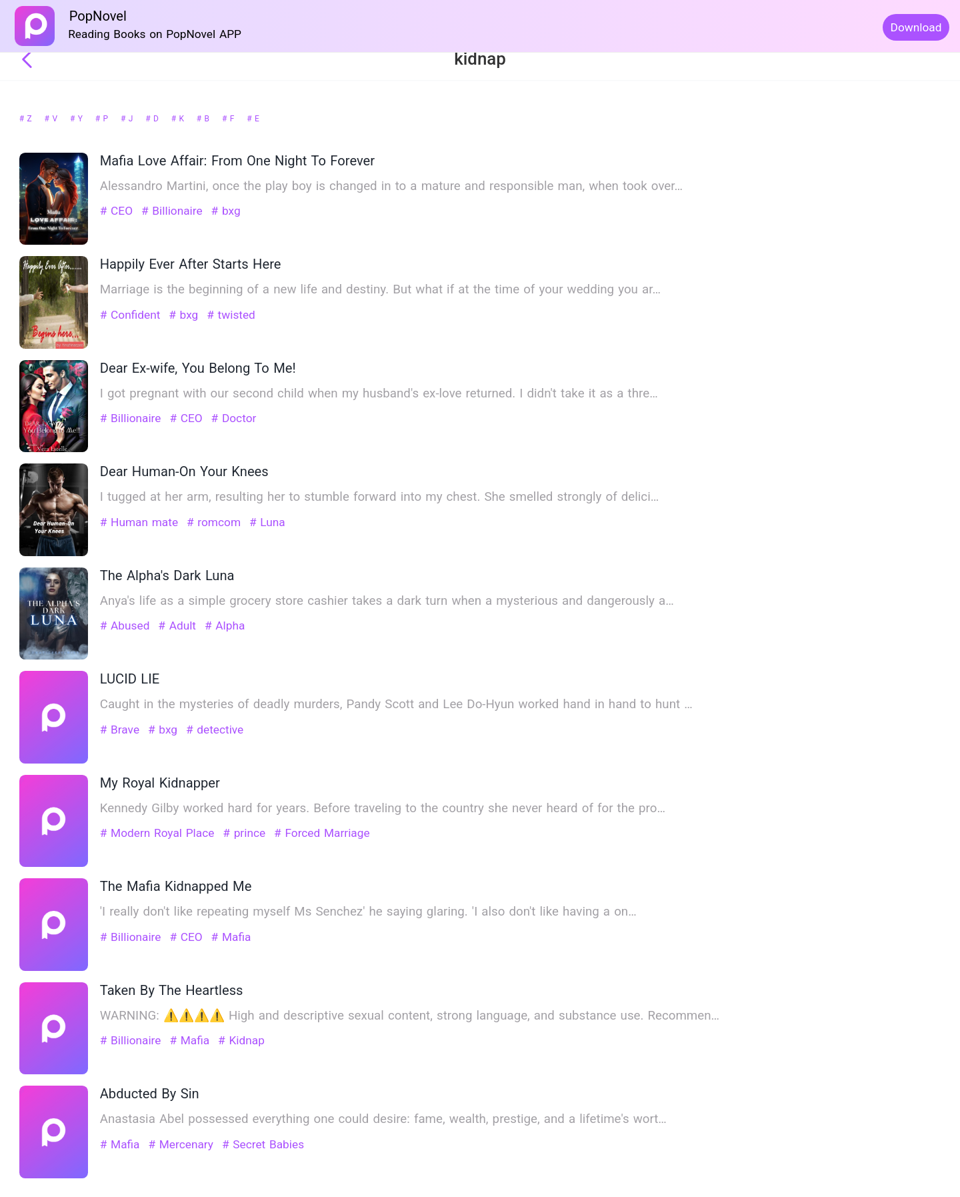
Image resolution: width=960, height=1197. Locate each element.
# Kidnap (241, 1040)
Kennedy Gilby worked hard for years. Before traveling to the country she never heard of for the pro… (382, 808)
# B (205, 118)
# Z (27, 118)
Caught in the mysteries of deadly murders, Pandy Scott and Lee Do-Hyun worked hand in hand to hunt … (396, 704)
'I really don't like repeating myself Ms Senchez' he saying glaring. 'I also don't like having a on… (368, 911)
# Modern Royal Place (159, 833)
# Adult (178, 625)
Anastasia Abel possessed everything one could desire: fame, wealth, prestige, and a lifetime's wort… (383, 1119)
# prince (246, 833)
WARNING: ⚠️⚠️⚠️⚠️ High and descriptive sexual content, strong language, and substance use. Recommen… (409, 1015)
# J (128, 118)
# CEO (118, 210)
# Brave (121, 729)
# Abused (126, 625)
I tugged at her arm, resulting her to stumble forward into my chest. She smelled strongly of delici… (379, 496)
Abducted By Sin (149, 1094)
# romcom (216, 522)
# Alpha (225, 625)
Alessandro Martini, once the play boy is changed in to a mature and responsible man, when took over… (391, 186)
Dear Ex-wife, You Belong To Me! (198, 368)
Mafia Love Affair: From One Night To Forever (237, 161)
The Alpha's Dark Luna (167, 575)
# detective (214, 729)
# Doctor (234, 418)
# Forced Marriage (322, 833)
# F (229, 118)
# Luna (267, 522)
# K (179, 118)
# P (103, 118)
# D (153, 118)
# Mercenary (182, 1144)
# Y (77, 118)
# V (53, 118)
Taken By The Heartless (171, 990)
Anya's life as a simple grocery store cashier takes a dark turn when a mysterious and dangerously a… (387, 600)
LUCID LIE (129, 679)
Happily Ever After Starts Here (190, 264)
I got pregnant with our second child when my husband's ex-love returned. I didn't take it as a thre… (379, 393)
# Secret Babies (263, 1144)
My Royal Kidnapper (160, 783)
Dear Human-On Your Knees (184, 471)
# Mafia (231, 937)
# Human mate (141, 522)
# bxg (226, 210)
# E (253, 118)
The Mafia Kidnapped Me (176, 886)
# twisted (231, 314)
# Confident (132, 314)
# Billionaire (173, 210)
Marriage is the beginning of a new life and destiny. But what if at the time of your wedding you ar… (380, 289)
